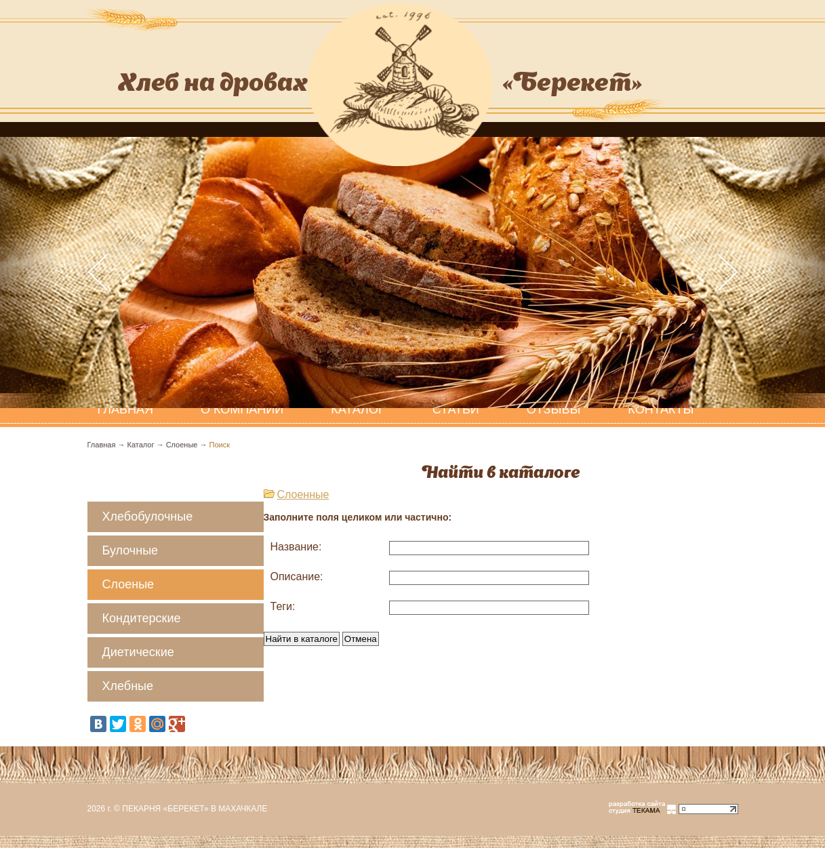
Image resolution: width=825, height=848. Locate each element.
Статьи (455, 409)
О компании (242, 409)
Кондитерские (141, 618)
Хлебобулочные (147, 516)
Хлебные (128, 686)
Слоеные (182, 445)
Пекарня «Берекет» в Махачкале (194, 808)
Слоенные (303, 494)
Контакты (660, 409)
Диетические (138, 652)
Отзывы (554, 409)
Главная (101, 445)
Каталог (357, 409)
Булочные (130, 550)
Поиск (219, 445)
